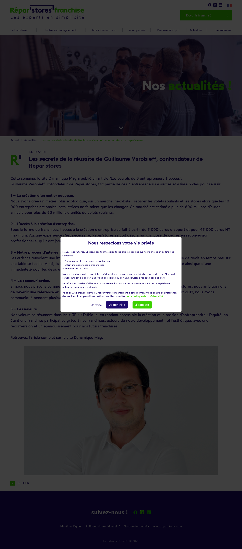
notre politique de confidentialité (144, 296)
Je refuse (97, 304)
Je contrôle (117, 304)
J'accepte (142, 304)
